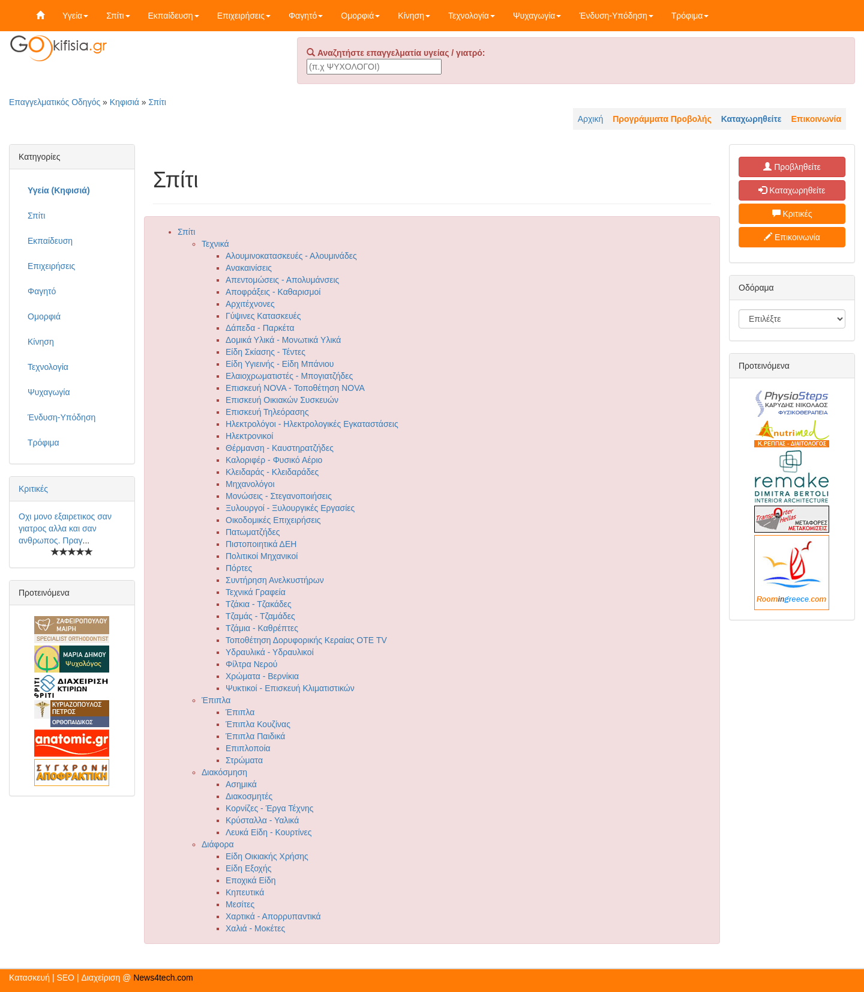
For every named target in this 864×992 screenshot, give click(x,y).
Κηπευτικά (245, 892)
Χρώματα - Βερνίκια (262, 676)
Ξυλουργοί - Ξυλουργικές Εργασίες (290, 508)
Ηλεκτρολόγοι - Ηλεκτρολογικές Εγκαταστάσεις (312, 424)
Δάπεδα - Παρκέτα (260, 328)
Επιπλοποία (248, 748)
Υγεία (75, 15)
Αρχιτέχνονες (250, 304)
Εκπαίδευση (173, 15)
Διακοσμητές (249, 796)
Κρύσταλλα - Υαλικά (262, 820)
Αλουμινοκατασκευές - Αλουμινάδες (291, 256)
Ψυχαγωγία (537, 15)
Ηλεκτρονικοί (249, 436)
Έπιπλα (216, 700)
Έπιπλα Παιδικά (255, 736)
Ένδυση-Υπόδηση (616, 15)
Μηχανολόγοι (250, 484)
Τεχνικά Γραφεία (256, 592)
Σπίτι (118, 15)
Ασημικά (241, 784)
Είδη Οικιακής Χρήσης (267, 856)
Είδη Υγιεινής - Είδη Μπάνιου (280, 364)
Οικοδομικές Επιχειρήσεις (273, 520)
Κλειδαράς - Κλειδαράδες (272, 472)
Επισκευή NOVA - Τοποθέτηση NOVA (295, 388)
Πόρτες (239, 568)
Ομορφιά (360, 15)
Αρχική (591, 119)
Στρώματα (244, 760)
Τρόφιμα (690, 15)
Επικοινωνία (792, 237)
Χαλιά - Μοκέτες (255, 928)
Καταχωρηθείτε (791, 190)
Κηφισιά (124, 102)
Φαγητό (306, 15)
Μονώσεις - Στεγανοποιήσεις (279, 496)
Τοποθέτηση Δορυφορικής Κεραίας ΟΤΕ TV (306, 640)
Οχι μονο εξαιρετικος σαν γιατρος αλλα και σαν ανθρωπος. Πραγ (65, 528)
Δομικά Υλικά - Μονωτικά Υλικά (283, 340)
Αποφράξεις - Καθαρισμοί (273, 292)
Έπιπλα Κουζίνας (258, 724)
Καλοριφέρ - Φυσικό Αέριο (274, 460)
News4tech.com (163, 977)
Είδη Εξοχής (248, 868)
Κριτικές (33, 489)
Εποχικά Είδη (251, 880)
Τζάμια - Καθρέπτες (262, 628)
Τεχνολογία (471, 15)
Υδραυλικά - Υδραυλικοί (270, 652)
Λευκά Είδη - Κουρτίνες (269, 832)
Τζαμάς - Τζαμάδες (260, 616)
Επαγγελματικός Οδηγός (54, 102)
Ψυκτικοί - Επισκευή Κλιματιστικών (290, 688)
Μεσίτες (240, 904)
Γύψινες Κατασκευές (263, 316)
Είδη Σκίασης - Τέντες (265, 352)
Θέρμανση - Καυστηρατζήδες (280, 448)
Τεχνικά (215, 244)
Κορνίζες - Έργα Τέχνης (269, 808)
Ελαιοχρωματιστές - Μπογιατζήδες (289, 376)
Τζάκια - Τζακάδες (259, 604)
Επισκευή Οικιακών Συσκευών (282, 400)
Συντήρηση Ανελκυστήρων (275, 580)
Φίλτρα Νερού (252, 664)
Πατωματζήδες (253, 532)
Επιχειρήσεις (244, 15)
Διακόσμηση (224, 772)
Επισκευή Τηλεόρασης (267, 412)
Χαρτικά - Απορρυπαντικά (273, 916)
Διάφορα (217, 844)
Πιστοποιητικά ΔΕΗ (261, 544)
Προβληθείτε (792, 167)
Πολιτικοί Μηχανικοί (262, 556)
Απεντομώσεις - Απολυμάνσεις (282, 280)
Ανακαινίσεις (249, 268)
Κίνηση (414, 15)
